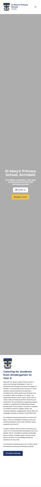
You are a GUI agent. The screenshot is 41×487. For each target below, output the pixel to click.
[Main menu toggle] (35, 7)
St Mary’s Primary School (19, 6)
